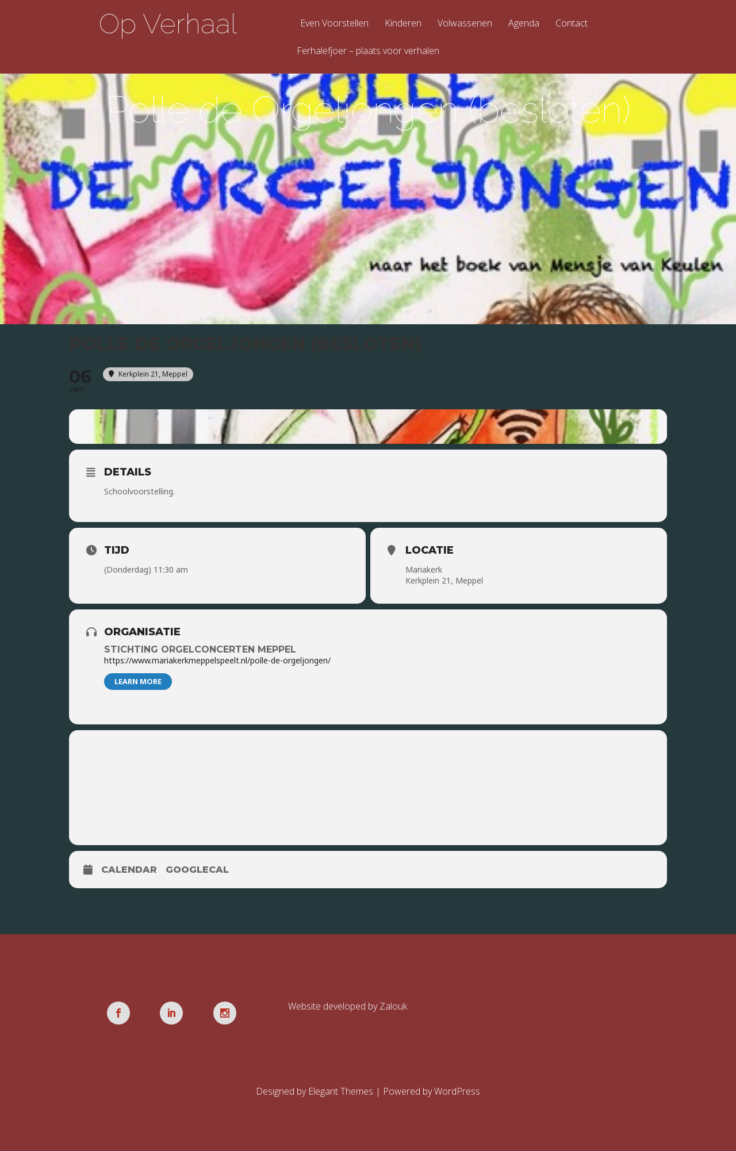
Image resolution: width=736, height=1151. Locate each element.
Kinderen (403, 23)
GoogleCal (197, 869)
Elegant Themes (340, 1091)
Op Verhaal (168, 23)
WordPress (457, 1091)
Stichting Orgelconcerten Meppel (200, 649)
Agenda (523, 23)
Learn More (138, 681)
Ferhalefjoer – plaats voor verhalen (368, 51)
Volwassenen (465, 23)
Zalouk (393, 1006)
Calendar (129, 869)
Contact (571, 23)
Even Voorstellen (334, 23)
